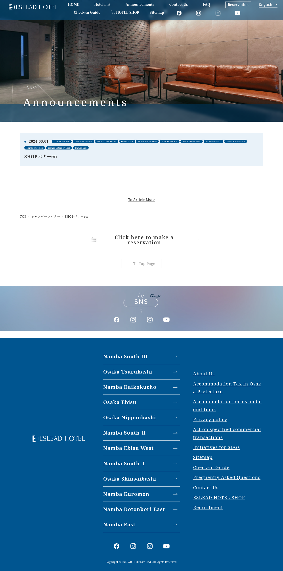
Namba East (119, 524)
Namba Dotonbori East (134, 509)
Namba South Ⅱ (124, 432)
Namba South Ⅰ (124, 463)
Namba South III (125, 356)
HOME (73, 4)
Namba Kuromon (126, 494)
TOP (23, 216)
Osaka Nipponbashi (129, 417)
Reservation (238, 4)
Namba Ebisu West (128, 448)
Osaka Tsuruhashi (127, 371)
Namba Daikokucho (130, 386)
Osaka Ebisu (119, 402)
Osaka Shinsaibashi (129, 478)
